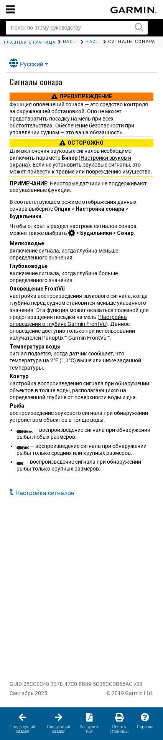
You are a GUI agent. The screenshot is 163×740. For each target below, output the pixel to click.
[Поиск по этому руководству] (77, 28)
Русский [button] (26, 63)
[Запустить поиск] (139, 28)
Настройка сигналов (44, 493)
